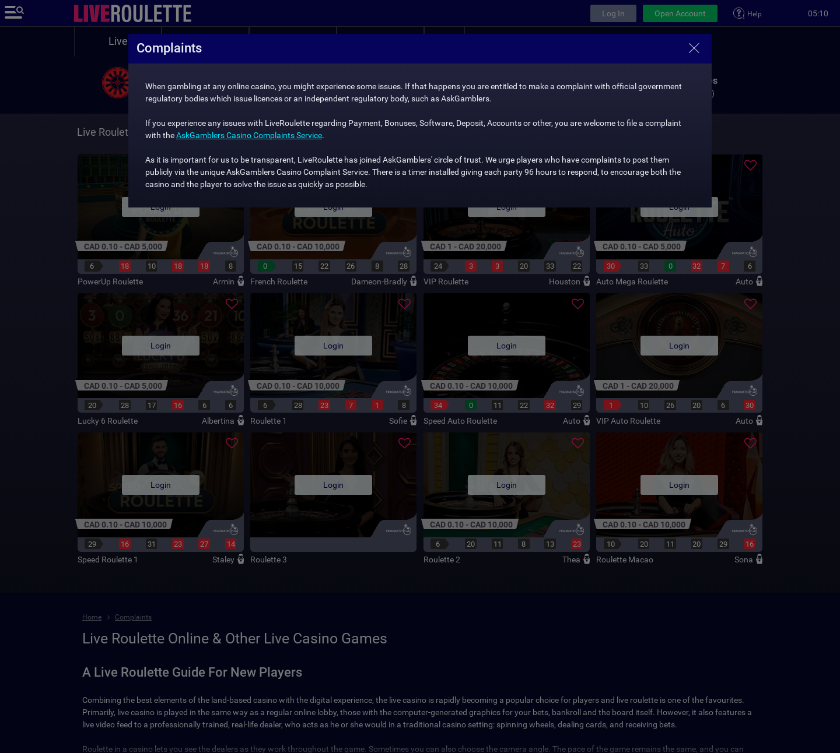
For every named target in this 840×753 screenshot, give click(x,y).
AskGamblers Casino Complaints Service (249, 135)
